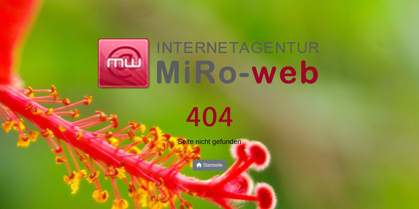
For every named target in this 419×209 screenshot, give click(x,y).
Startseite (209, 165)
